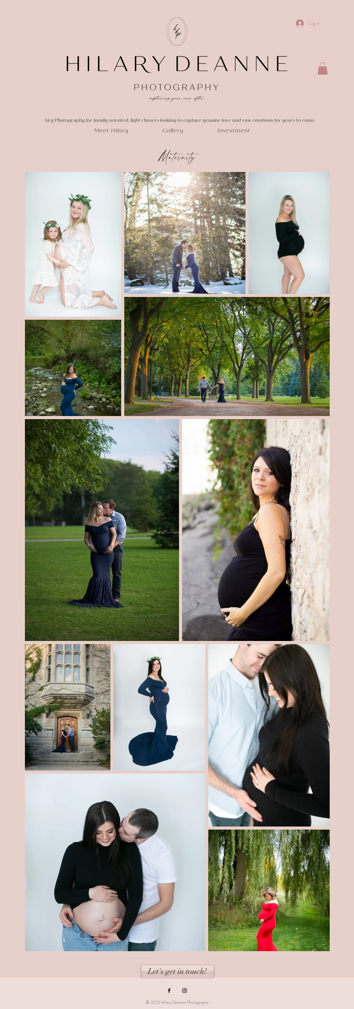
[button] (322, 68)
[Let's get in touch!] (177, 971)
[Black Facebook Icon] (169, 990)
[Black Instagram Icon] (184, 990)
